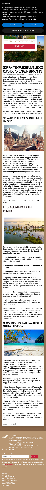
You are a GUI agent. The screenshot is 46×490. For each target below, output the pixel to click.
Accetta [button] (34, 25)
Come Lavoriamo (9, 477)
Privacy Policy (9, 464)
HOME (4, 473)
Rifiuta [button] (12, 25)
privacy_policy (8, 484)
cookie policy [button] (6, 14)
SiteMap (5, 485)
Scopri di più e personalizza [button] (23, 30)
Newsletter (7, 454)
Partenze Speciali (9, 480)
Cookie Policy (8, 482)
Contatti (5, 475)
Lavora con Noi (8, 479)
